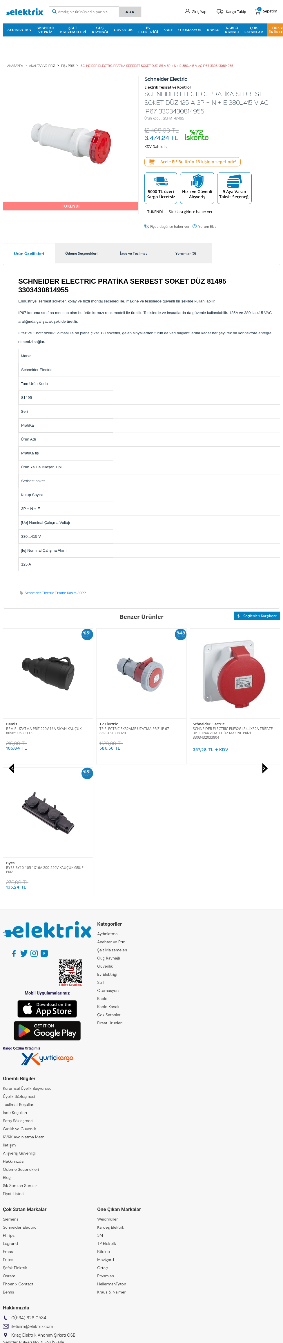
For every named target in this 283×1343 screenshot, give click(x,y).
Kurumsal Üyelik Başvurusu (27, 949)
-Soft (111, 1335)
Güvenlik (123, 30)
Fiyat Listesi (13, 1054)
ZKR (6, 1262)
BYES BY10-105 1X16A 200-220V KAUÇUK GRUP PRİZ (231, 730)
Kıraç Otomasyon (19, 1246)
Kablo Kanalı (232, 30)
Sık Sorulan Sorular (20, 1046)
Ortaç (102, 1128)
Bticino (103, 1112)
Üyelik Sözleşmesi (19, 957)
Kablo (213, 30)
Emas (8, 1112)
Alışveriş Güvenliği (19, 1014)
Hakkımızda (13, 1022)
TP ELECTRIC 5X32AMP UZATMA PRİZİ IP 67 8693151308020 (41, 730)
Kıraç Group (14, 1222)
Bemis (8, 1153)
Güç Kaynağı (100, 30)
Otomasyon (190, 30)
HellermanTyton (111, 1145)
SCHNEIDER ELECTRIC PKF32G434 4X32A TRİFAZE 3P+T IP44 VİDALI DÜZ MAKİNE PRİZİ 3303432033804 (139, 733)
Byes (197, 724)
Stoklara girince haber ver (191, 211)
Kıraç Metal (13, 1238)
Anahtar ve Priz (45, 30)
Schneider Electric (115, 724)
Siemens (11, 1080)
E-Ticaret (124, 1335)
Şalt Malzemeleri (72, 30)
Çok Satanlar (253, 30)
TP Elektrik (106, 1104)
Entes (8, 1120)
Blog (7, 1038)
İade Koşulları (15, 973)
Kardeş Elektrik (110, 1088)
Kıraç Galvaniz (15, 1254)
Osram (9, 1137)
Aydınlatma (19, 30)
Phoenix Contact (18, 1145)
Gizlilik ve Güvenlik (19, 989)
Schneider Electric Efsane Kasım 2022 (55, 593)
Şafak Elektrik (15, 1128)
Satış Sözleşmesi (18, 981)
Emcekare (12, 1270)
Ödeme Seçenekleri (21, 1030)
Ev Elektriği (148, 30)
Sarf (168, 30)
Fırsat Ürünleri (110, 884)
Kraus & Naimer (111, 1153)
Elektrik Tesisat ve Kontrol (167, 87)
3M (100, 1096)
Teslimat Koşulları (18, 965)
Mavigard (105, 1120)
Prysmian (105, 1137)
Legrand (10, 1104)
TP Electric (15, 724)
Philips (8, 1096)
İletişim (9, 1006)
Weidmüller (107, 1080)
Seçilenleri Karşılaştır (257, 615)
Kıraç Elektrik (14, 1230)
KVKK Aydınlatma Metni (24, 998)
